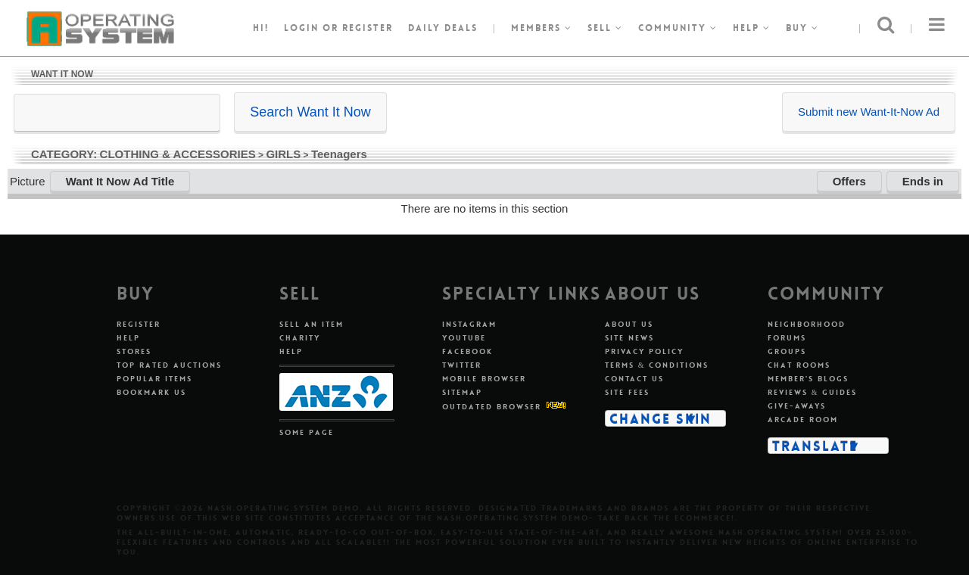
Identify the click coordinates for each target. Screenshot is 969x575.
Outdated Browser (491, 407)
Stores (134, 351)
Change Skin (660, 418)
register (367, 28)
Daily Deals (443, 28)
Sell (605, 28)
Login (301, 28)
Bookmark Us (151, 392)
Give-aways (797, 406)
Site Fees (627, 392)
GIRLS (283, 154)
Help (752, 28)
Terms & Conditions (657, 365)
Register (138, 324)
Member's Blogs (808, 379)
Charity (299, 338)
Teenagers (339, 154)
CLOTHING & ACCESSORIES (178, 154)
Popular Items (154, 379)
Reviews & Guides (813, 392)
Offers (849, 181)
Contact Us (634, 379)
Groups (787, 351)
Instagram (469, 324)
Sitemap (462, 392)
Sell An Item (311, 324)
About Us (629, 324)
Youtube (464, 338)
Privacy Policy (644, 351)
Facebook (467, 351)
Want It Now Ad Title (120, 181)
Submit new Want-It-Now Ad (868, 111)
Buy (802, 28)
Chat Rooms (799, 365)
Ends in (922, 181)
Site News (629, 338)
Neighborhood (807, 324)
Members (541, 28)
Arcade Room (803, 419)
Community (678, 28)
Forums (787, 338)
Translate (815, 445)
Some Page (306, 432)
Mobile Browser (484, 379)
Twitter (461, 365)
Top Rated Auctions (169, 365)
